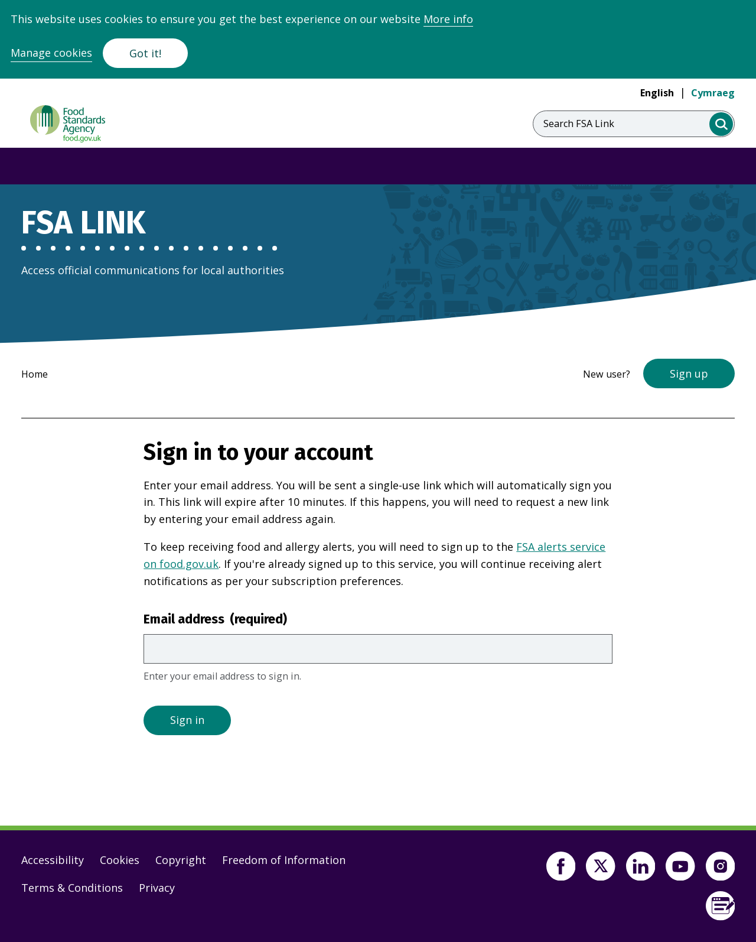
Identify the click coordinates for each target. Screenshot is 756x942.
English (657, 92)
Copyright (180, 860)
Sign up (689, 373)
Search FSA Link (578, 123)
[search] (721, 124)
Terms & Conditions (72, 888)
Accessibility (52, 860)
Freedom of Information (284, 860)
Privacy (157, 888)
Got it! (145, 53)
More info (448, 19)
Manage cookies (51, 53)
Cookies (119, 860)
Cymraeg (713, 92)
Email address (215, 619)
